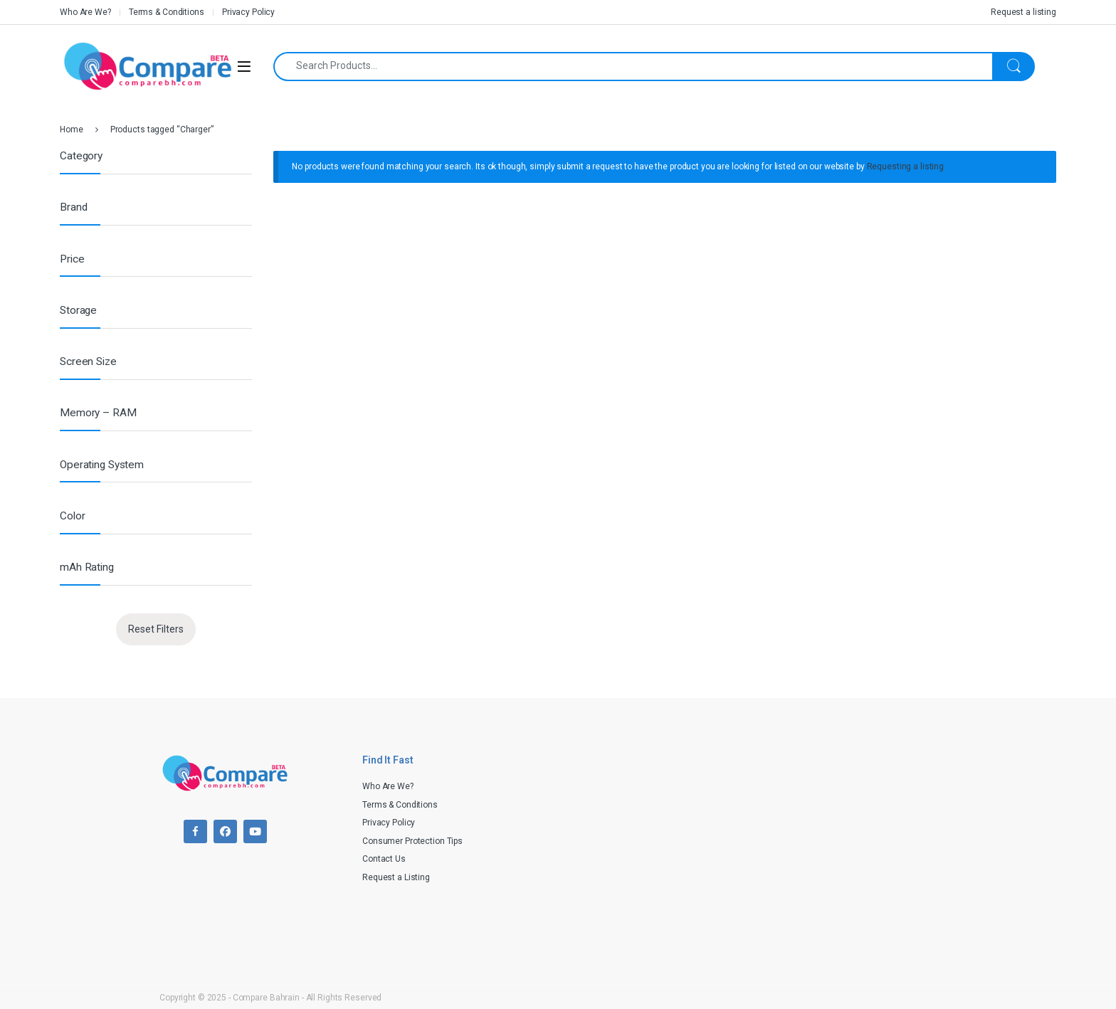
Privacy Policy (248, 12)
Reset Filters (156, 629)
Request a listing (1023, 12)
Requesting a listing (905, 166)
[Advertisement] (761, 844)
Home (71, 129)
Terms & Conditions (166, 12)
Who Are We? (85, 12)
